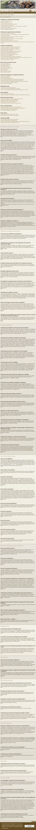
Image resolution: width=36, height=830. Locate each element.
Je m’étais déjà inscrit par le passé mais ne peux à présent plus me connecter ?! (14, 26)
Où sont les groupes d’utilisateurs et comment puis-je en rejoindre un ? (12, 79)
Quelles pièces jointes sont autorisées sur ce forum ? (9, 114)
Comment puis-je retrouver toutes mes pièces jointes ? (10, 115)
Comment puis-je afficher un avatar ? (7, 39)
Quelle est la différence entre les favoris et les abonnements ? (11, 107)
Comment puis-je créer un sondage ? (7, 50)
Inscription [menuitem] (34, 11)
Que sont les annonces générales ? (7, 67)
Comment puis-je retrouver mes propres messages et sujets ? (11, 103)
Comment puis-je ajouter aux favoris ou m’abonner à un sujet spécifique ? (13, 108)
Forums (5, 10)
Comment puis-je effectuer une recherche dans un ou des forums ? (12, 98)
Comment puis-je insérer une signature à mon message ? (10, 49)
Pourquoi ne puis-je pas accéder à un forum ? (8, 53)
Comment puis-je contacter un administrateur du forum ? (10, 122)
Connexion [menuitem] (32, 11)
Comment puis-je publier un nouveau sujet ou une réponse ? (11, 46)
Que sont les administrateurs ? (6, 76)
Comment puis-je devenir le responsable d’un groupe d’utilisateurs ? (12, 80)
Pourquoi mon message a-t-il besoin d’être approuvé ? (10, 58)
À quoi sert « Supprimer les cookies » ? (7, 29)
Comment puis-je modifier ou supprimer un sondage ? (10, 52)
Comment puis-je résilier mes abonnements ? (8, 110)
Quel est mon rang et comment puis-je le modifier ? (9, 40)
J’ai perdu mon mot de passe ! (6, 27)
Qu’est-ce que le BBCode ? (5, 63)
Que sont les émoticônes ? (5, 65)
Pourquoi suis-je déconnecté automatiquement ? (9, 28)
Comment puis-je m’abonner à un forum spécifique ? (9, 109)
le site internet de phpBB (8, 276)
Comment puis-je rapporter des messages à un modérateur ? (11, 56)
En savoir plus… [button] (5, 828)
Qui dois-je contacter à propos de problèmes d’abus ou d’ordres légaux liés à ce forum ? (15, 121)
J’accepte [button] (29, 826)
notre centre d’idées (26, 791)
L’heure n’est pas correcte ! (5, 35)
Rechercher (3, 12)
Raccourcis (1, 11)
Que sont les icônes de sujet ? (6, 72)
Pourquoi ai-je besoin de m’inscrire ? (7, 20)
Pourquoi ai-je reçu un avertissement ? (7, 55)
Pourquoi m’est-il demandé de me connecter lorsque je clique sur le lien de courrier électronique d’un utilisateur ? (17, 42)
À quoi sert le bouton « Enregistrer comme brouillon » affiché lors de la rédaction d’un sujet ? (16, 57)
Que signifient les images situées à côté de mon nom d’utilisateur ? (12, 38)
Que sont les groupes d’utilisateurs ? (7, 78)
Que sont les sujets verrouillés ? (6, 71)
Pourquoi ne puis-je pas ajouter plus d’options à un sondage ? (11, 51)
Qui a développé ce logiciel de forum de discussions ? (10, 119)
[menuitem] (30, 11)
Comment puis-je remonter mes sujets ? (7, 59)
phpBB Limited (27, 781)
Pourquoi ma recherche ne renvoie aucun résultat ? (9, 99)
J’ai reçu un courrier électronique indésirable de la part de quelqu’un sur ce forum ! (14, 89)
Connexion (7, 12)
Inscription (12, 12)
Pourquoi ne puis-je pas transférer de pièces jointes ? (9, 54)
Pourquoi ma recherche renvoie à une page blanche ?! (10, 100)
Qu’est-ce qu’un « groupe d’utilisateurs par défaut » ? (9, 82)
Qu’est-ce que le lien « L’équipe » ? (6, 83)
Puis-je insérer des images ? (5, 66)
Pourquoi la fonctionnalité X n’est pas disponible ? (9, 120)
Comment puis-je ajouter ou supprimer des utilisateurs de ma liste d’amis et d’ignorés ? (15, 94)
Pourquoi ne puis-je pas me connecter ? (7, 25)
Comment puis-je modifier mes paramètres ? (8, 33)
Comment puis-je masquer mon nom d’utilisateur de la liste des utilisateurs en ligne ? (15, 34)
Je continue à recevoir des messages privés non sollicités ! (10, 88)
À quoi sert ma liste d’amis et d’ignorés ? (7, 93)
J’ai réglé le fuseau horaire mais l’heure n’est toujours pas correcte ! (12, 36)
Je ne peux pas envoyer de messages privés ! (8, 87)
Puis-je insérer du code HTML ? (6, 64)
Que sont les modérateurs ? (5, 77)
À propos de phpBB (4, 784)
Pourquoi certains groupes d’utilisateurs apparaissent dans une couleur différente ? (14, 81)
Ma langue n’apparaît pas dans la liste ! (7, 37)
